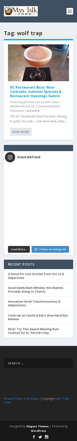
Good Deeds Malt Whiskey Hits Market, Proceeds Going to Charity (36, 289)
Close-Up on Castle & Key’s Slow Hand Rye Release (38, 317)
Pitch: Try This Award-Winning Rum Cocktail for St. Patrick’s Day (33, 331)
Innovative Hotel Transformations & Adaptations (34, 303)
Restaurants (17, 110)
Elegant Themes (37, 426)
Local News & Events (48, 106)
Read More (21, 132)
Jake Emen (28, 102)
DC (33, 106)
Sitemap (32, 399)
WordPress (38, 431)
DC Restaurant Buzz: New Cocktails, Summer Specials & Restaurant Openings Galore (36, 91)
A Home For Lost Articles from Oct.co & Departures (36, 275)
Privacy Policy (13, 399)
